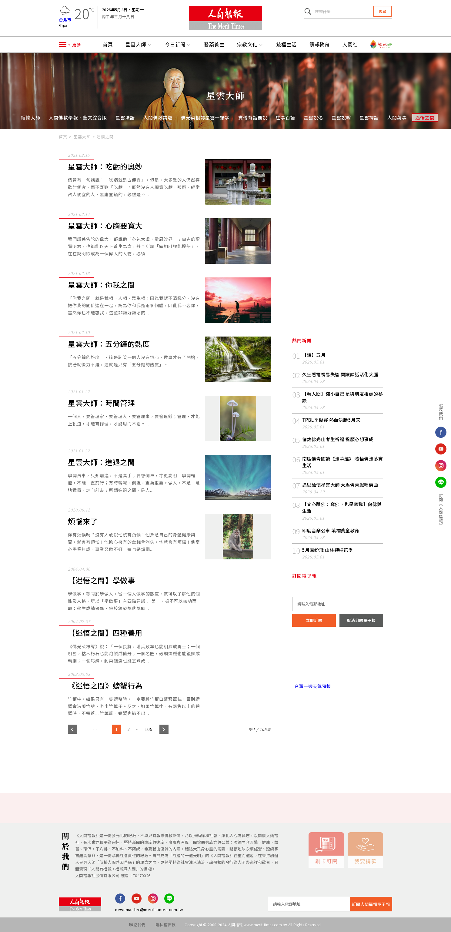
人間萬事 (397, 117)
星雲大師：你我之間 (101, 285)
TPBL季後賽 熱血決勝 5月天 (331, 420)
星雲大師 (138, 44)
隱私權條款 (165, 924)
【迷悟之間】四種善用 (105, 633)
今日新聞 (178, 44)
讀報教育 (319, 44)
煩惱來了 (83, 521)
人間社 (350, 44)
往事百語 (285, 117)
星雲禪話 (369, 117)
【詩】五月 (314, 355)
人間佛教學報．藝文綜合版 (78, 117)
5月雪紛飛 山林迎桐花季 (327, 550)
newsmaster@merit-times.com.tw (149, 909)
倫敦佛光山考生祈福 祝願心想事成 (337, 439)
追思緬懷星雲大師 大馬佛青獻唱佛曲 (340, 484)
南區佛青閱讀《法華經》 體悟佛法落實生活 (342, 461)
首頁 (108, 44)
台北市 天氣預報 (337, 660)
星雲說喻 (341, 117)
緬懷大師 (30, 117)
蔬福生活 (286, 44)
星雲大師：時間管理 (101, 403)
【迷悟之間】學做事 (101, 580)
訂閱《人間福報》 (414, 510)
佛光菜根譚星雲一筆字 (205, 117)
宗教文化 (250, 44)
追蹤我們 (414, 411)
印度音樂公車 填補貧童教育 (330, 530)
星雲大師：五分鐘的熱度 (109, 344)
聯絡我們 (137, 924)
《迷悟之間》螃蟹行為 (105, 686)
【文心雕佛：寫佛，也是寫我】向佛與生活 (342, 507)
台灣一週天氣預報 (311, 686)
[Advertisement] (225, 757)
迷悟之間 (425, 117)
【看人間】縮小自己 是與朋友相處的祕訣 (342, 397)
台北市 (65, 19)
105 (149, 729)
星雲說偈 (313, 117)
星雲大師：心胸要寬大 (105, 226)
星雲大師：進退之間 (101, 462)
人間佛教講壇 (157, 117)
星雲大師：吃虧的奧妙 (105, 167)
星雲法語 (125, 117)
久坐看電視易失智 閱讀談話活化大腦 (340, 374)
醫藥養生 (214, 44)
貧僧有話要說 (252, 117)
